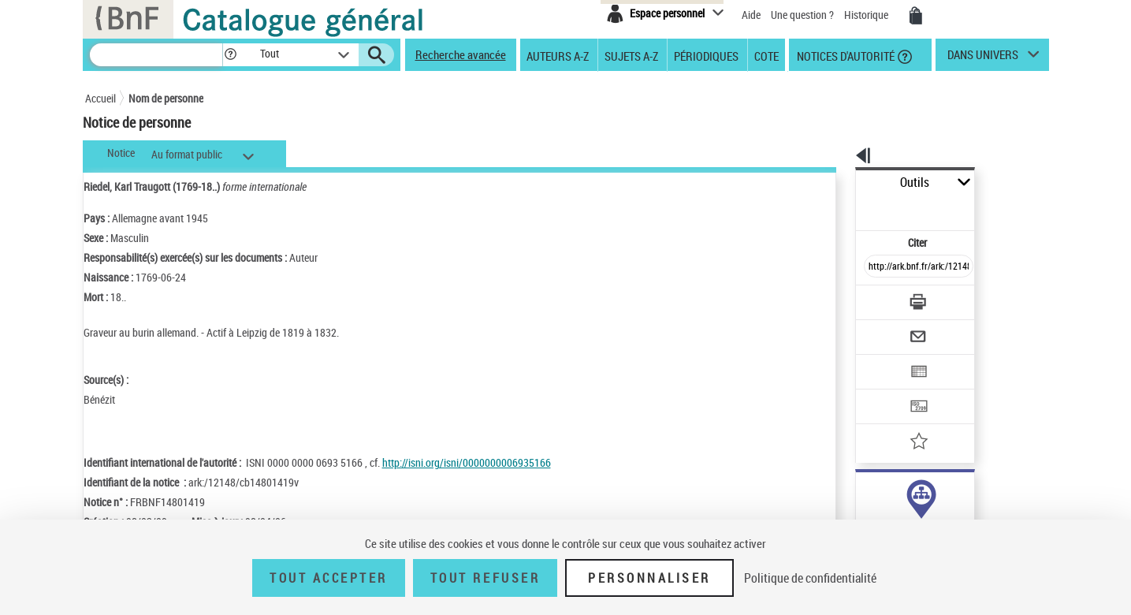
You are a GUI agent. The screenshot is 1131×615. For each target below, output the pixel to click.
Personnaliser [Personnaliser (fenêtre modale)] (649, 578)
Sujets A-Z (631, 55)
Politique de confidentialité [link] (810, 578)
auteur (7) (861, 495)
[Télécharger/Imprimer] (877, 267)
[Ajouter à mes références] (884, 390)
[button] (230, 54)
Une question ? (802, 14)
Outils (838, 182)
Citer (850, 207)
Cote (766, 55)
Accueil (100, 98)
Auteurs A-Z (557, 55)
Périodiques (706, 55)
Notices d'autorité (844, 55)
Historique (867, 14)
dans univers (982, 58)
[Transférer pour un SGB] (881, 359)
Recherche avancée (460, 54)
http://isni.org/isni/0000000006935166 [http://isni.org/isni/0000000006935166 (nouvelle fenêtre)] (466, 462)
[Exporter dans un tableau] (886, 328)
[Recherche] (156, 54)
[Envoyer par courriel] (874, 298)
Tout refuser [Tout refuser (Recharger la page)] (485, 578)
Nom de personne (165, 98)
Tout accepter (329, 578)
